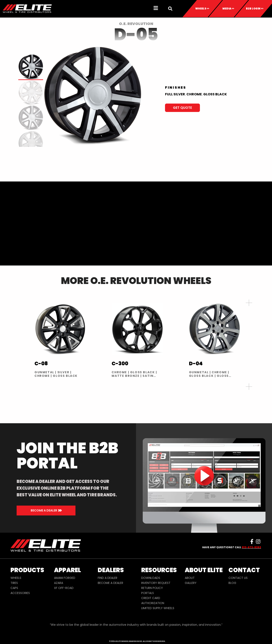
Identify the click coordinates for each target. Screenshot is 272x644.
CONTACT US (238, 578)
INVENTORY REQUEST (155, 583)
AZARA (58, 583)
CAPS (14, 588)
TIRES (14, 583)
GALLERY (191, 583)
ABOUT (190, 578)
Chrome (194, 94)
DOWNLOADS (150, 578)
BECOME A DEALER (110, 583)
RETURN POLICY (152, 588)
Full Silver (175, 94)
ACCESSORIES (20, 593)
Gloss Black (215, 94)
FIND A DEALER (107, 578)
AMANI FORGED (64, 578)
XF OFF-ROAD (64, 588)
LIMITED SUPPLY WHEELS (157, 608)
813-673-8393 (251, 547)
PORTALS (147, 593)
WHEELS (16, 578)
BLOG (232, 583)
